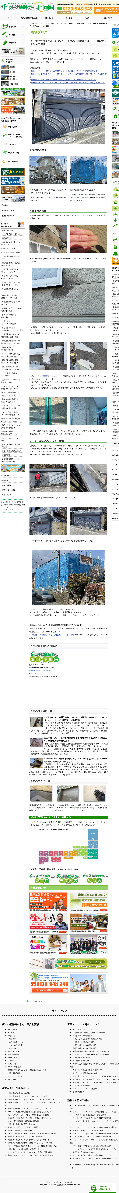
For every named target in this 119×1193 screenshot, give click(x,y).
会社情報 (11, 1061)
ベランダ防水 (68, 635)
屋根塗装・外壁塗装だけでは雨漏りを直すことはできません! (30, 1118)
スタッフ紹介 (12, 1064)
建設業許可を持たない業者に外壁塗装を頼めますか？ (27, 1070)
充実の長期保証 (13, 1054)
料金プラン (88, 18)
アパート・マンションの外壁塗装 (85, 1089)
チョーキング (88, 215)
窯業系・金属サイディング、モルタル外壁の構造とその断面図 (30, 1155)
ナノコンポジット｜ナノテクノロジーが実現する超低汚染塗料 (95, 1133)
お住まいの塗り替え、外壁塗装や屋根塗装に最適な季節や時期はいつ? (33, 1133)
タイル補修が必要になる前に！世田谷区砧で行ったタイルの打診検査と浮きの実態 (68, 798)
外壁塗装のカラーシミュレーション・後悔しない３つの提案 (29, 1109)
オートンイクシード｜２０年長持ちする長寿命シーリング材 (94, 1149)
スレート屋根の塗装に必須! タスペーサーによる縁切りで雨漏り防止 (32, 1146)
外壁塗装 (34, 635)
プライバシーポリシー (16, 1076)
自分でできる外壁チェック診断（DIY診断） (23, 1127)
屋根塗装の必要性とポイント (83, 1061)
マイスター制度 (13, 1051)
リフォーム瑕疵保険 (15, 1045)
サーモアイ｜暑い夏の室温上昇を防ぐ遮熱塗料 (90, 1115)
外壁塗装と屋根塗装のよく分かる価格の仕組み (90, 1033)
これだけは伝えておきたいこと (19, 1042)
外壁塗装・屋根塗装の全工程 (83, 1042)
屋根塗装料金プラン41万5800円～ (85, 1048)
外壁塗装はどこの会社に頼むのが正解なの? (23, 1149)
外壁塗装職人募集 (14, 1073)
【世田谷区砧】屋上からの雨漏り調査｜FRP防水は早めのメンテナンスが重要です (41, 798)
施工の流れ (49, 18)
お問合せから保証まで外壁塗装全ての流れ (88, 1039)
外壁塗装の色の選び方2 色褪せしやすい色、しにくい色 (28, 1096)
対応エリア (108, 18)
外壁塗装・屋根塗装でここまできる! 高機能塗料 (25, 1137)
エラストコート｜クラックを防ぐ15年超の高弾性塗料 (92, 1137)
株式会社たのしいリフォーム (40, 670)
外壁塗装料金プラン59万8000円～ (85, 1045)
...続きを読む (65, 733)
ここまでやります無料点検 (82, 1036)
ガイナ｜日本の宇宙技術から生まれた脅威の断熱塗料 (92, 1146)
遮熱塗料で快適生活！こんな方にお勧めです (89, 1130)
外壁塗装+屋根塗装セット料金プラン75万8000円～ (91, 1051)
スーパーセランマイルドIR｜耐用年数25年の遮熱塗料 (92, 1118)
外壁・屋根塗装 (55, 635)
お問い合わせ (12, 1079)
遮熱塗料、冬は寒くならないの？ (85, 1152)
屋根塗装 (43, 635)
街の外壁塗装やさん (59, 1185)
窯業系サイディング (50, 376)
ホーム (10, 18)
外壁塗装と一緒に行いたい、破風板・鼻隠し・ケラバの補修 (94, 1082)
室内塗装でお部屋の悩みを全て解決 (86, 1073)
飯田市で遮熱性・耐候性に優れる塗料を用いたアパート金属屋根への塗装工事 (63, 80)
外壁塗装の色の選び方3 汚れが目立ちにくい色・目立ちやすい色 (31, 1099)
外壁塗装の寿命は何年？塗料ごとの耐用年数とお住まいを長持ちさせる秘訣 (94, 798)
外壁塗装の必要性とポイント (83, 1058)
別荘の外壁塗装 (78, 1092)
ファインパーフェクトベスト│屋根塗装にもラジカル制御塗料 (95, 1112)
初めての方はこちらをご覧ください (86, 1029)
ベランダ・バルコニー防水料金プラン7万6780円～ (91, 1054)
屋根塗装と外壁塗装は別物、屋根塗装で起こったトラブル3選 (30, 1143)
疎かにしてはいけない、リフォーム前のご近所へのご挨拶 (28, 1115)
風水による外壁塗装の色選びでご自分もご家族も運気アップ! (30, 1112)
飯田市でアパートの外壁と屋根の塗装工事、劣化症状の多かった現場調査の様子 (64, 71)
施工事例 (69, 18)
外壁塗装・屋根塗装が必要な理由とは (21, 1124)
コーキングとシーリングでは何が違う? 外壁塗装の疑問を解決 (30, 1152)
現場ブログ (12, 1036)
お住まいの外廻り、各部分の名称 (20, 1130)
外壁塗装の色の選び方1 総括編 (19, 1093)
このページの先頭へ (35, 1001)
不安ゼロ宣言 (12, 1058)
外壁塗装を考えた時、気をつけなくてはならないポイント (28, 1140)
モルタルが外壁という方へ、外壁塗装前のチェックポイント (94, 1155)
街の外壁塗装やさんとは (29, 18)
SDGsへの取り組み (15, 1067)
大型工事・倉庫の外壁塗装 (82, 1085)
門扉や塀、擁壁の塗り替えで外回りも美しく (89, 1070)
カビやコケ (76, 215)
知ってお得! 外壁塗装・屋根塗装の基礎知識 (23, 1121)
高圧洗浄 (81, 197)
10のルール (12, 1048)
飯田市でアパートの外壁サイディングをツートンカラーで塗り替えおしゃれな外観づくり (68, 83)
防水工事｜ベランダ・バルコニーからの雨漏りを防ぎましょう (95, 1076)
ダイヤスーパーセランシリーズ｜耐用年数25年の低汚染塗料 (94, 1127)
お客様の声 (12, 1039)
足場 (55, 197)
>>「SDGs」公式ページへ (10, 510)
